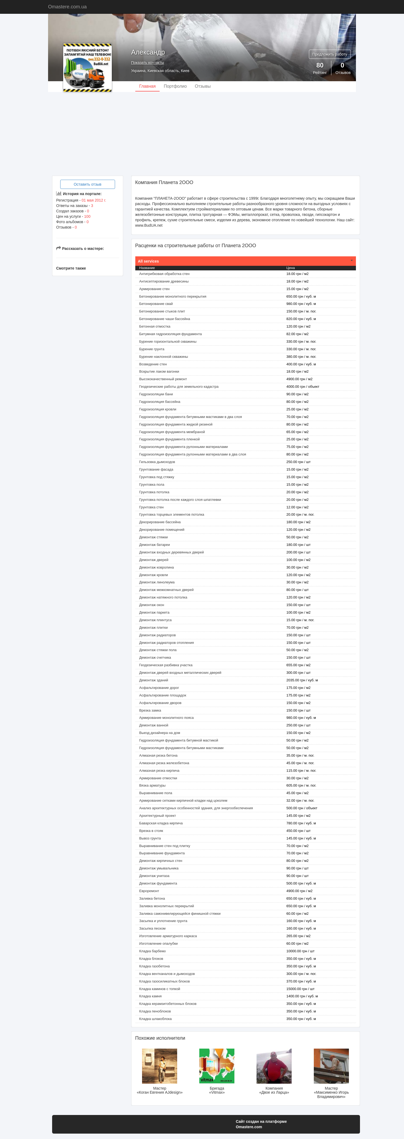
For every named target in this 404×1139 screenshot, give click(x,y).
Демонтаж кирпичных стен (160, 861)
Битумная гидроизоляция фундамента (170, 334)
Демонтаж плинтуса (155, 620)
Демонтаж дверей (154, 560)
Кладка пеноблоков (155, 1011)
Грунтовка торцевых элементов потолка (171, 514)
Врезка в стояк (151, 831)
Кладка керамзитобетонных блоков (168, 1004)
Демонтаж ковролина (156, 567)
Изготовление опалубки (158, 943)
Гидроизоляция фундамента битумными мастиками (181, 748)
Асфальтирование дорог (159, 688)
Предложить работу (329, 54)
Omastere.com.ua (67, 6)
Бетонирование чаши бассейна (164, 319)
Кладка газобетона (154, 966)
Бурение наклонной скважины (163, 357)
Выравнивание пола (155, 793)
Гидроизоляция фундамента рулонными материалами (183, 447)
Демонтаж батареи (154, 545)
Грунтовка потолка (154, 492)
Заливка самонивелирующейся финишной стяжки (180, 914)
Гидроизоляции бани (156, 394)
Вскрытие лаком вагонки (159, 371)
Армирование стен (154, 289)
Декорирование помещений (161, 530)
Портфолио (175, 86)
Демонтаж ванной (154, 725)
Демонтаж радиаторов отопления (166, 643)
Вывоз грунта (150, 838)
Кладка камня (150, 996)
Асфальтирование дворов (160, 703)
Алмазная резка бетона (158, 755)
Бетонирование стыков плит (162, 311)
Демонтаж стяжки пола (158, 650)
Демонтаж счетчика (155, 657)
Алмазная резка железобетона (164, 763)
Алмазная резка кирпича (159, 771)
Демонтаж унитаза (154, 876)
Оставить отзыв (88, 184)
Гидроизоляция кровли (157, 409)
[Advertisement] (202, 134)
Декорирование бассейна (160, 522)
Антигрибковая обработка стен (164, 274)
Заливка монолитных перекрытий (166, 906)
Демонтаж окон (151, 605)
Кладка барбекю (152, 951)
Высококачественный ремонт (163, 379)
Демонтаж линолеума (157, 582)
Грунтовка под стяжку (156, 477)
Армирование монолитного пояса (166, 718)
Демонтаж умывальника (159, 868)
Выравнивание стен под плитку (164, 846)
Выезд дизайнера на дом (159, 733)
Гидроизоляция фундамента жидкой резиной (176, 424)
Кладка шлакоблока (155, 1019)
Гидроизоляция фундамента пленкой (169, 439)
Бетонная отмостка (154, 326)
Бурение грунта (151, 349)
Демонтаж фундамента (158, 883)
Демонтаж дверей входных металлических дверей (180, 673)
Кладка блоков (151, 959)
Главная (147, 86)
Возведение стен (153, 364)
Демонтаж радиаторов (157, 635)
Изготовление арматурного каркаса (168, 936)
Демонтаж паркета (154, 612)
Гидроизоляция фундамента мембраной (172, 432)
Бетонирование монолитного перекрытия (173, 296)
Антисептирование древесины (164, 281)
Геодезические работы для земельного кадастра (179, 387)
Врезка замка (150, 710)
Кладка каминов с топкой (159, 989)
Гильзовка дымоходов (157, 462)
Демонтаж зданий (153, 680)
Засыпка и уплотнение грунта (163, 921)
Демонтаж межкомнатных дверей (166, 590)
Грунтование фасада (156, 469)
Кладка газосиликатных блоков (164, 981)
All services (148, 261)
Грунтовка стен (151, 507)
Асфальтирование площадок (162, 695)
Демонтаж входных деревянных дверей (171, 552)
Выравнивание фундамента (162, 853)
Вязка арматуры (152, 785)
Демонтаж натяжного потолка (163, 597)
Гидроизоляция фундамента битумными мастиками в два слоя (190, 417)
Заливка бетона (152, 898)
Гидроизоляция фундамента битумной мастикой (178, 740)
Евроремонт (149, 891)
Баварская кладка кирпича (161, 823)
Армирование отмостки (158, 778)
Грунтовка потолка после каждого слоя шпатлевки (180, 500)
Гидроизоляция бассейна (159, 402)
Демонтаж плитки (153, 627)
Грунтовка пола (151, 484)
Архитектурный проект (157, 816)
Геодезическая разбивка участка (166, 665)
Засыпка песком (152, 928)
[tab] (245, 261)
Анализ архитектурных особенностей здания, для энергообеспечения (196, 808)
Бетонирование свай (156, 304)
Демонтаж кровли (153, 575)
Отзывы (203, 86)
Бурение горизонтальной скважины (168, 341)
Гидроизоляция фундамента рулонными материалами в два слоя (192, 454)
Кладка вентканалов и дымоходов (167, 974)
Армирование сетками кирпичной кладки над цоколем (183, 800)
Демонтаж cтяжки (153, 537)
